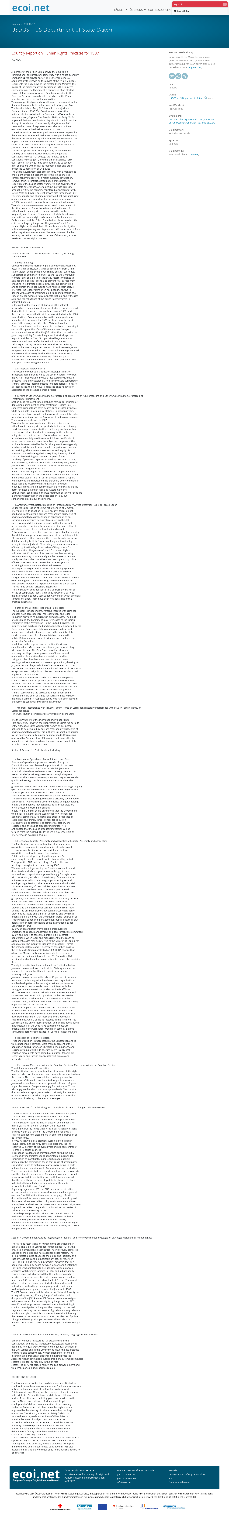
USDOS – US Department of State (188, 103)
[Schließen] (225, 4)
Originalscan (194, 73)
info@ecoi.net (124, 1488)
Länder (119, 10)
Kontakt (173, 1476)
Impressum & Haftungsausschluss (187, 1480)
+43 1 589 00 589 (127, 1484)
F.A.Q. (172, 1484)
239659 (194, 160)
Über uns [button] (136, 10)
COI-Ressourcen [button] (159, 10)
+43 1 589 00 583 (127, 1480)
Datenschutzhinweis (180, 1488)
